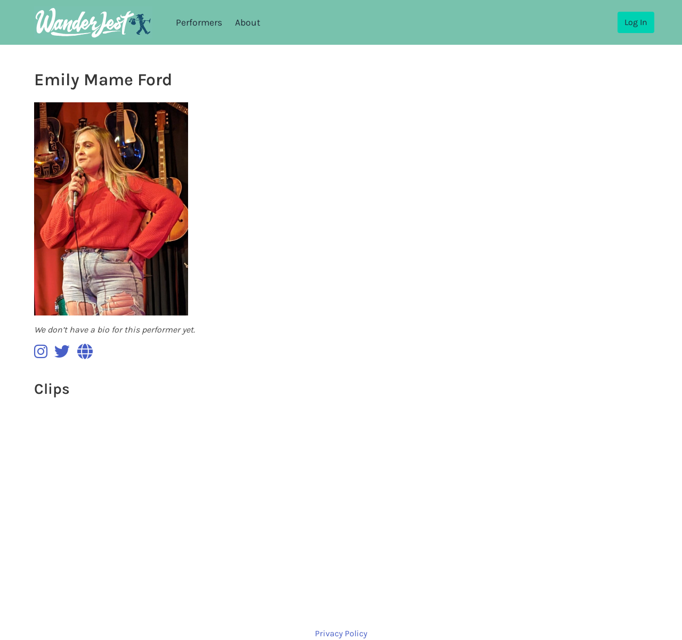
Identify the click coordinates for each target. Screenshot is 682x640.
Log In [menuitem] (635, 22)
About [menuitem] (248, 22)
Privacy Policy (341, 633)
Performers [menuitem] (199, 22)
